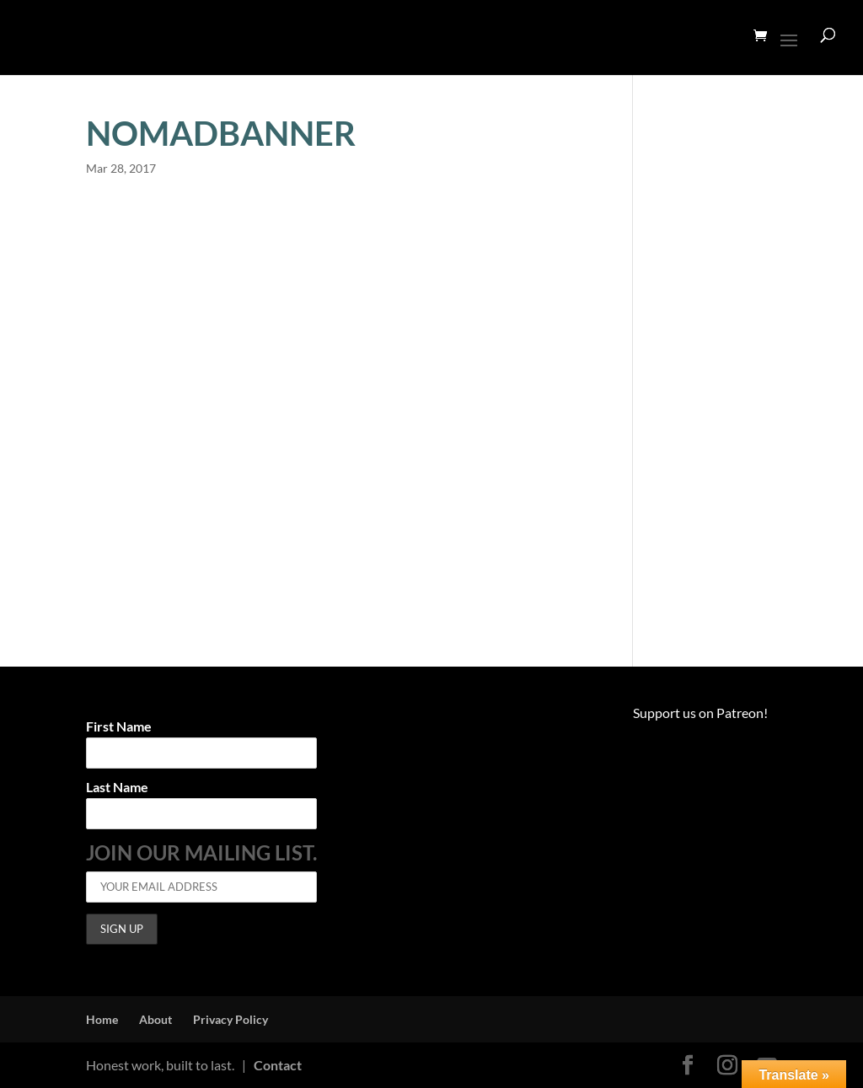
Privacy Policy (230, 1019)
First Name (119, 726)
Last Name (117, 787)
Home (102, 1019)
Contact (278, 1065)
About (155, 1019)
